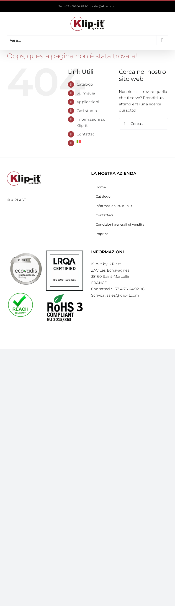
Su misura (86, 93)
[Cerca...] (143, 124)
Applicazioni (88, 102)
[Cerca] (124, 124)
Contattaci (86, 134)
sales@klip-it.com (104, 6)
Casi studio (87, 111)
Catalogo (85, 84)
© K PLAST (16, 200)
